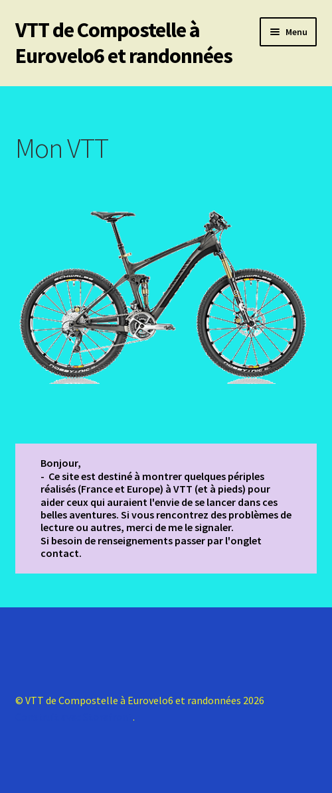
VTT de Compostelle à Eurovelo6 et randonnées (123, 43)
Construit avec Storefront (74, 716)
